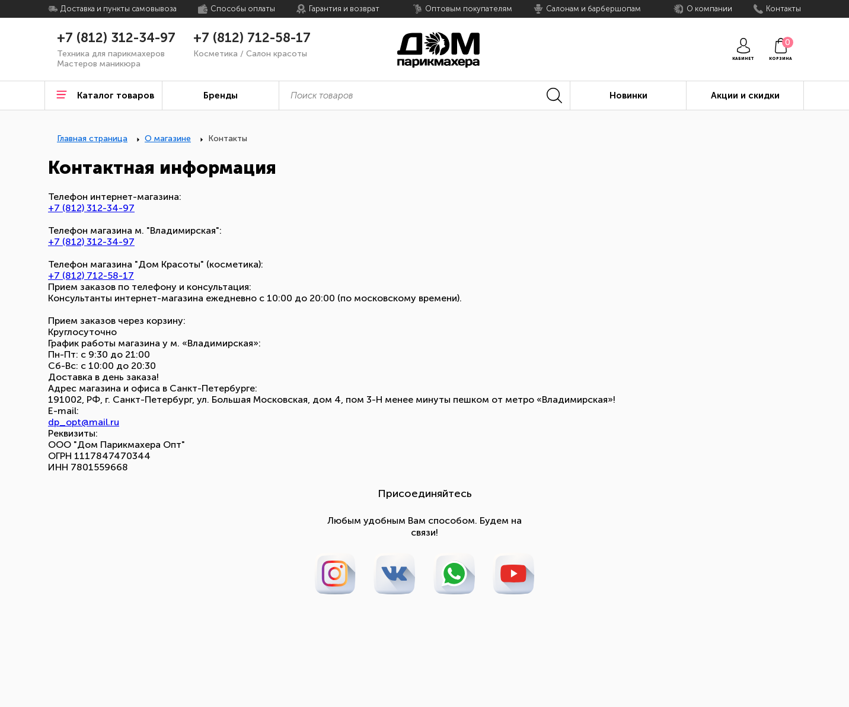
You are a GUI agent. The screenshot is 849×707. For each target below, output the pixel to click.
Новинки (628, 95)
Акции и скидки (745, 95)
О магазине (168, 138)
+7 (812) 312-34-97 (116, 38)
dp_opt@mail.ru (83, 422)
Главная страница (92, 138)
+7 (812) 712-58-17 (252, 38)
